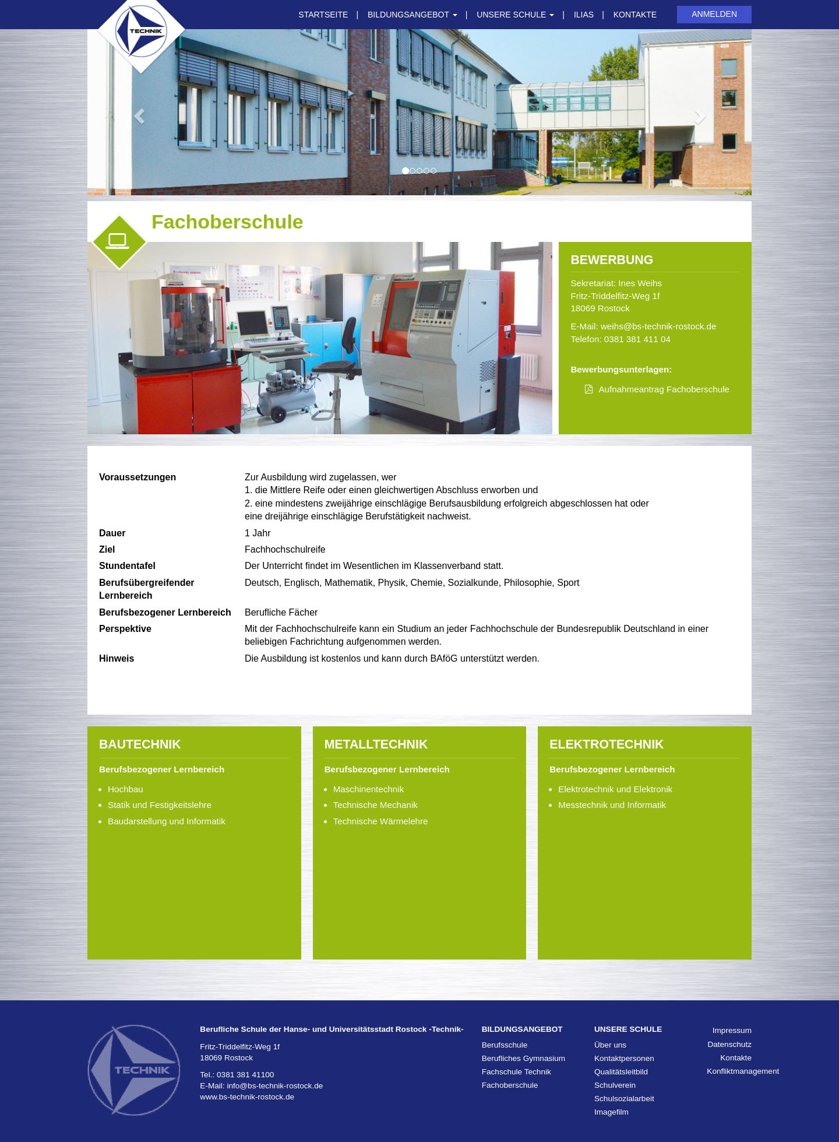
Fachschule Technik (516, 1071)
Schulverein (615, 1085)
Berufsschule (505, 1045)
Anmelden (714, 14)
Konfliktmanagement (743, 1071)
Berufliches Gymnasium (524, 1058)
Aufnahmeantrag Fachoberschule (663, 389)
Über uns (610, 1045)
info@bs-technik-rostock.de (275, 1085)
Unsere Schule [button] (515, 14)
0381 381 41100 (245, 1074)
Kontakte (635, 14)
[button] (137, 112)
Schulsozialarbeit (624, 1098)
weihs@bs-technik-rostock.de (659, 326)
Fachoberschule (510, 1085)
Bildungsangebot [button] (412, 14)
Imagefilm (611, 1112)
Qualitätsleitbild (621, 1071)
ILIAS (584, 14)
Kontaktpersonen (624, 1058)
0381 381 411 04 (637, 339)
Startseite (323, 14)
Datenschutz (729, 1044)
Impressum (732, 1030)
